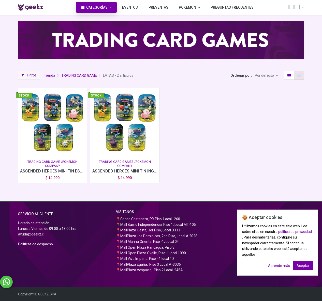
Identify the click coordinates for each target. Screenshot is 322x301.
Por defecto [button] (265, 75)
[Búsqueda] (289, 8)
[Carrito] (294, 8)
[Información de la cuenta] (301, 7)
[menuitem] (130, 7)
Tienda (49, 75)
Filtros (29, 75)
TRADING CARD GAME (79, 75)
